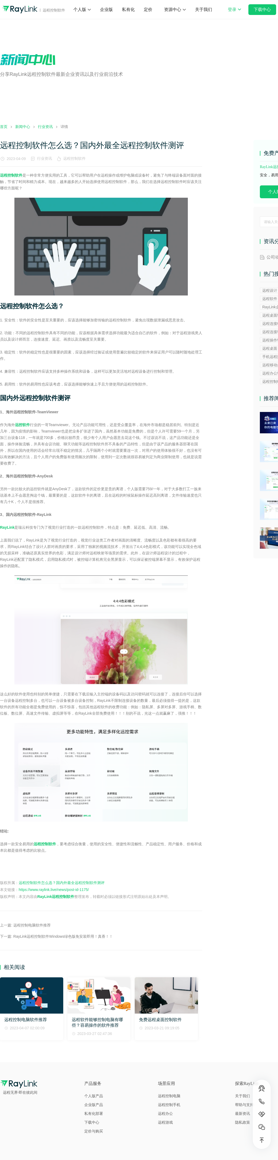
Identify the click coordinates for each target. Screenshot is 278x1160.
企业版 (106, 9)
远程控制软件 (75, 158)
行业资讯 (44, 158)
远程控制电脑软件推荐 (32, 925)
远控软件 (22, 425)
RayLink (7, 527)
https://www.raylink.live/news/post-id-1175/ (54, 889)
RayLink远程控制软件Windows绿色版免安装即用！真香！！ (63, 936)
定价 (148, 9)
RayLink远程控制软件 (55, 896)
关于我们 (203, 9)
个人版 (79, 9)
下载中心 (262, 9)
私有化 (128, 9)
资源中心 (172, 9)
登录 (234, 13)
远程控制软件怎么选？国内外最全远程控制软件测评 (62, 883)
